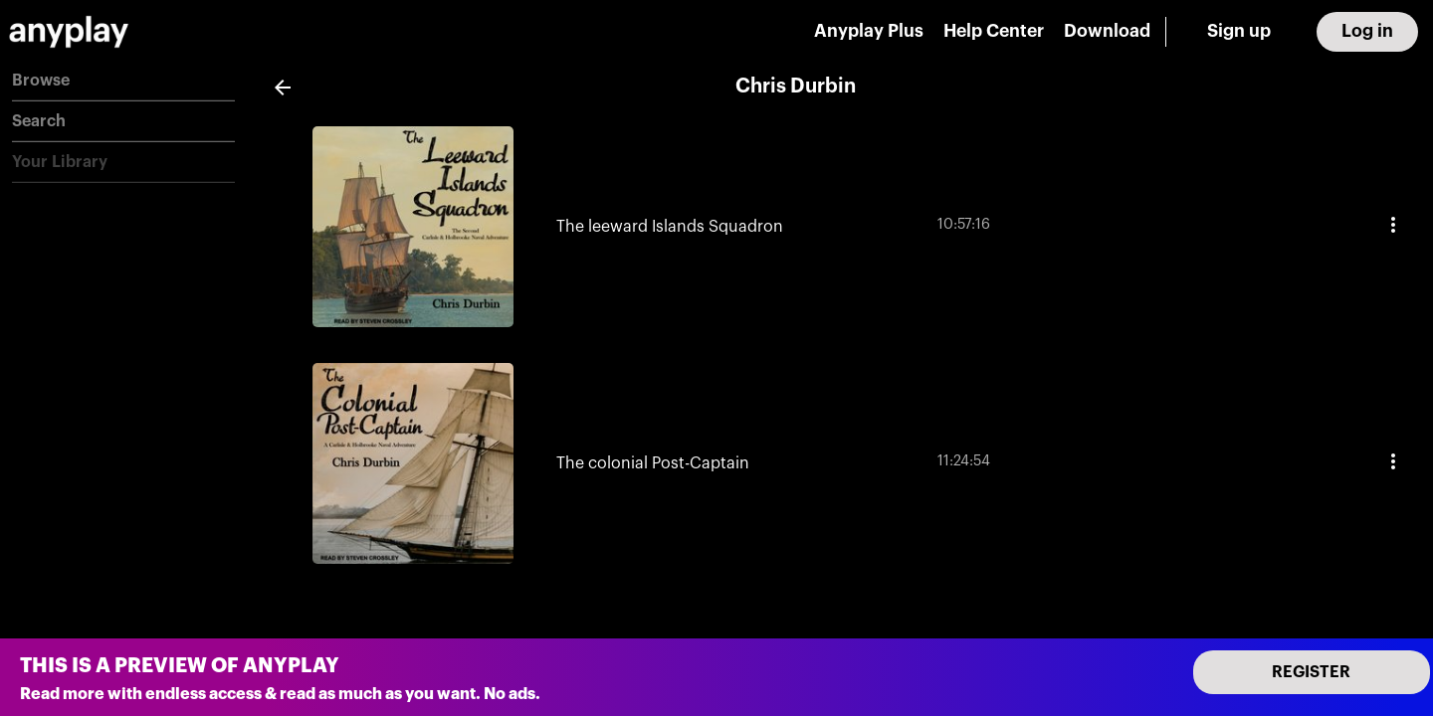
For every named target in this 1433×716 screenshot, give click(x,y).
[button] (123, 81)
